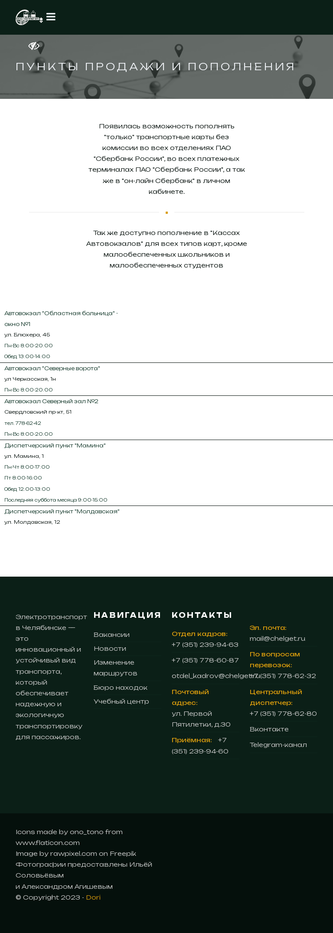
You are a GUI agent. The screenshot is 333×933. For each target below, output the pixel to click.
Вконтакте (269, 729)
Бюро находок (120, 687)
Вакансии (112, 634)
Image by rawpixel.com (56, 853)
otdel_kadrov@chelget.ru (216, 675)
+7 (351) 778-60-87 (205, 660)
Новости (110, 648)
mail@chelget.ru (277, 638)
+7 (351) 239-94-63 (205, 644)
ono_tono (87, 831)
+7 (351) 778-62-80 (283, 713)
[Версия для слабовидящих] (22, 45)
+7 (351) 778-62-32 (283, 675)
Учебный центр (121, 701)
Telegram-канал (278, 744)
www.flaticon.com (48, 842)
